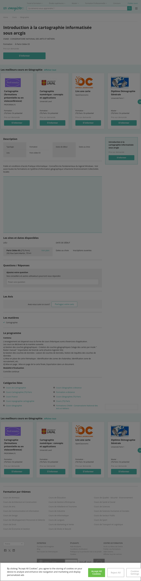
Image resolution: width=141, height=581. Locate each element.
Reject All (116, 572)
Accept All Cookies (96, 572)
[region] (70, 572)
